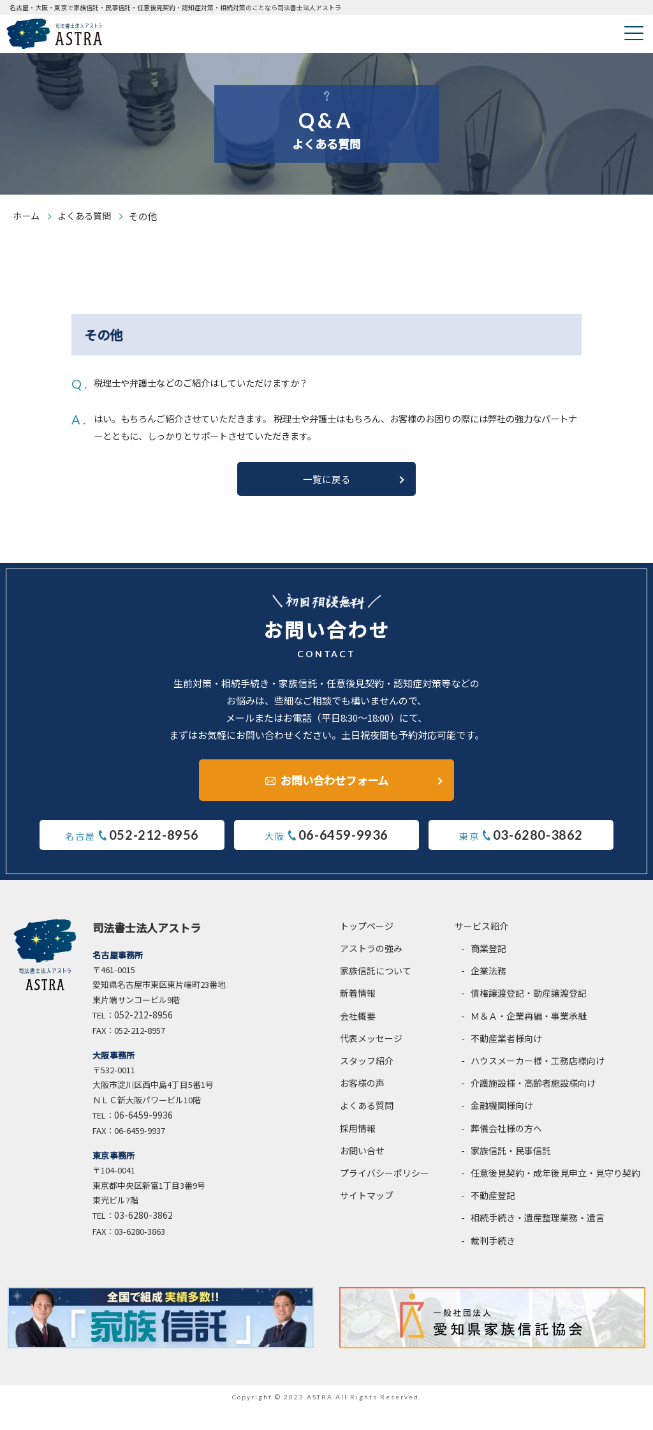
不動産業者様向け (506, 1059)
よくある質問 (88, 216)
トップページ (366, 947)
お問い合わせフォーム (334, 796)
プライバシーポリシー (384, 1194)
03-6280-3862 (143, 1236)
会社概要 (358, 1037)
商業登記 (488, 969)
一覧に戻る (326, 497)
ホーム (27, 216)
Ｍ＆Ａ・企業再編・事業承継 (529, 1037)
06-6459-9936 (143, 1136)
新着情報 (358, 1014)
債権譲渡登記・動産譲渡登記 (529, 1014)
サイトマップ (366, 1216)
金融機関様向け (502, 1127)
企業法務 (488, 992)
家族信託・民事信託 (511, 1171)
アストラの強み (371, 969)
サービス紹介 (481, 947)
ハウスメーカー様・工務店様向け (538, 1081)
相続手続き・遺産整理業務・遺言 (538, 1239)
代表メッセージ (371, 1059)
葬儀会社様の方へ (506, 1149)
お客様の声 (362, 1104)
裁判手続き (493, 1261)
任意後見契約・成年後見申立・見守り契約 (555, 1194)
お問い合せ (362, 1171)
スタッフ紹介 (366, 1081)
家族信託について (375, 992)
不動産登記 (493, 1216)
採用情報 (358, 1149)
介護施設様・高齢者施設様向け (533, 1104)
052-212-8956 (143, 1035)
